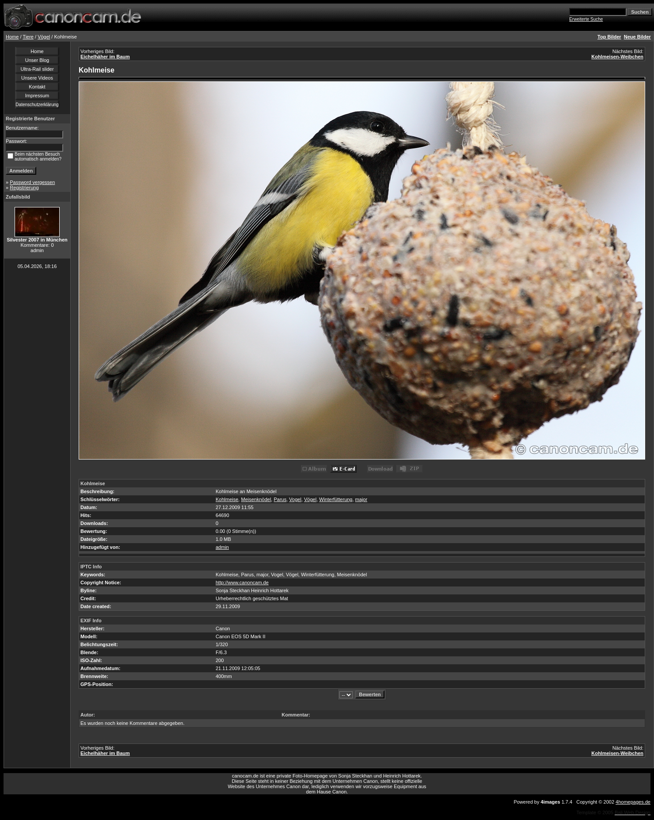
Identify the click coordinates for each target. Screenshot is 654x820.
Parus (280, 499)
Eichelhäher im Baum (105, 56)
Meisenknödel (256, 499)
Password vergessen (32, 182)
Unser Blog (37, 60)
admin (222, 547)
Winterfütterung (335, 499)
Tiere (28, 36)
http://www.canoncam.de (242, 582)
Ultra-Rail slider (36, 69)
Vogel (295, 499)
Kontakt (37, 86)
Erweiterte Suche (586, 19)
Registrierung (24, 187)
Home (12, 36)
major (361, 499)
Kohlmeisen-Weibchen (617, 56)
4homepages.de (633, 802)
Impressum (37, 95)
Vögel (44, 36)
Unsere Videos (37, 77)
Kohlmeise (227, 499)
